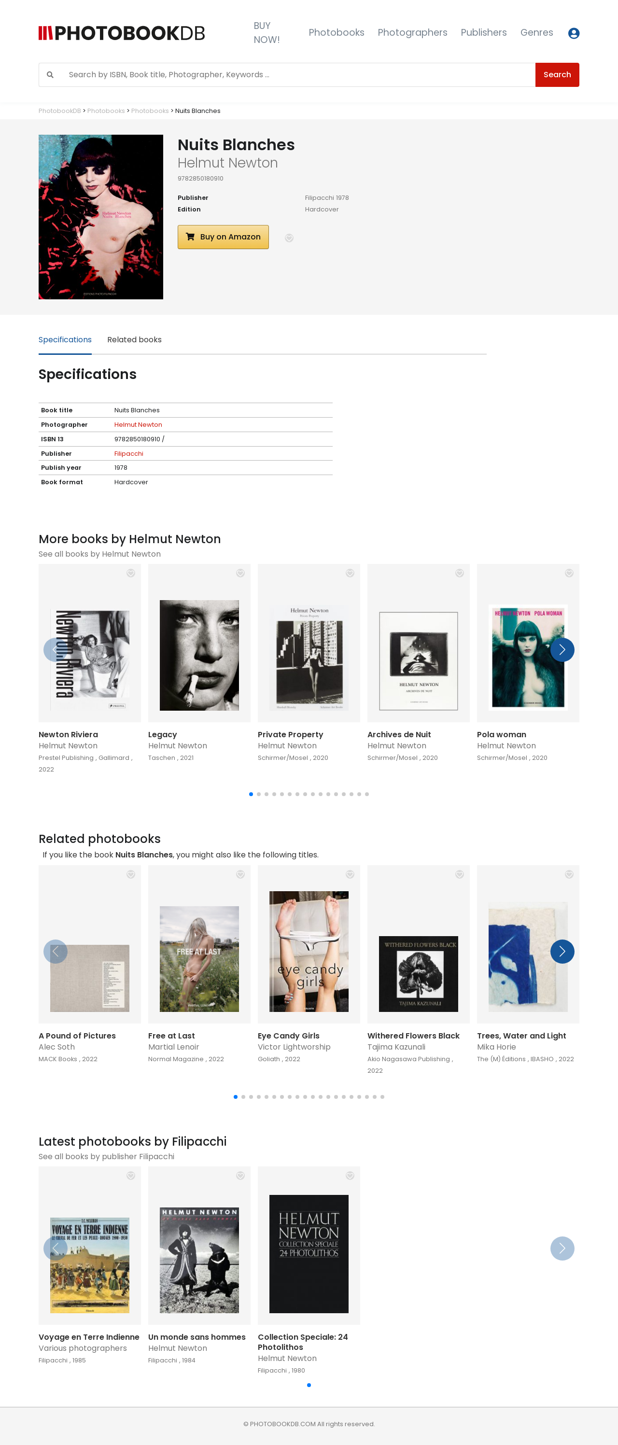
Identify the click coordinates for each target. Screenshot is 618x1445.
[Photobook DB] (139, 33)
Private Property (290, 734)
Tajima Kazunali (396, 1046)
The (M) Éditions (501, 1059)
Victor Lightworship (294, 1046)
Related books (134, 339)
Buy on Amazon (223, 236)
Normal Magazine (176, 1059)
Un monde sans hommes (197, 1337)
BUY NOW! (267, 32)
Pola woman (501, 734)
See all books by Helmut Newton (100, 554)
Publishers (484, 32)
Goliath (269, 1059)
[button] (289, 238)
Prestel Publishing (66, 758)
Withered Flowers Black (413, 1035)
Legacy (162, 734)
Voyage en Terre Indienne (89, 1337)
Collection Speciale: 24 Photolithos (303, 1342)
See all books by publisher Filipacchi (106, 1156)
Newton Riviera (68, 734)
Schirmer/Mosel (283, 758)
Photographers (413, 32)
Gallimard (113, 758)
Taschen (161, 758)
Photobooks (337, 32)
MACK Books (58, 1059)
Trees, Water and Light (521, 1035)
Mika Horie (496, 1046)
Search (557, 74)
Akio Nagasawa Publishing (408, 1059)
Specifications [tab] (65, 339)
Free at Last (171, 1035)
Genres (536, 32)
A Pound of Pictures (77, 1035)
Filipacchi (319, 198)
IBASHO (542, 1059)
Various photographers (83, 1348)
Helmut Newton (138, 425)
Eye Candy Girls (289, 1035)
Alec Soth (57, 1046)
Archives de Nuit (399, 734)
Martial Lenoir (173, 1046)
